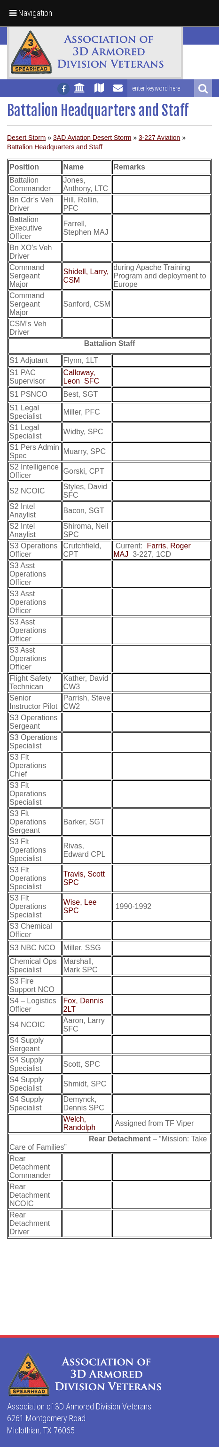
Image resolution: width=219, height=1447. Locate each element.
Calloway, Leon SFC (81, 377)
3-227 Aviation (159, 137)
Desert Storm (26, 137)
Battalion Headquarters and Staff (54, 147)
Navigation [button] (30, 13)
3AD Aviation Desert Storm (92, 137)
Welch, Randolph (79, 1123)
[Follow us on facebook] (63, 88)
